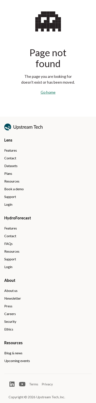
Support (10, 197)
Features (10, 150)
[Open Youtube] (22, 384)
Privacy (47, 384)
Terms (33, 384)
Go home (48, 92)
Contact (10, 158)
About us (11, 290)
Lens (8, 140)
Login (8, 204)
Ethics (8, 329)
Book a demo (14, 189)
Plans (8, 173)
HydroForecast (17, 218)
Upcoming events (17, 361)
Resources (11, 181)
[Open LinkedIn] (12, 384)
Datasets (11, 166)
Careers (10, 314)
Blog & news (13, 353)
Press (8, 306)
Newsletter (12, 298)
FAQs (8, 243)
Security (10, 321)
